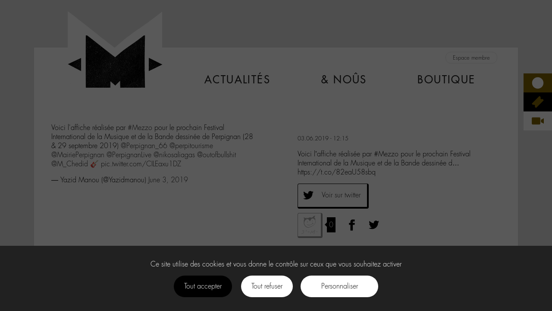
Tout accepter (203, 286)
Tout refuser (266, 286)
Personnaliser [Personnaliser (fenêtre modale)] (339, 286)
